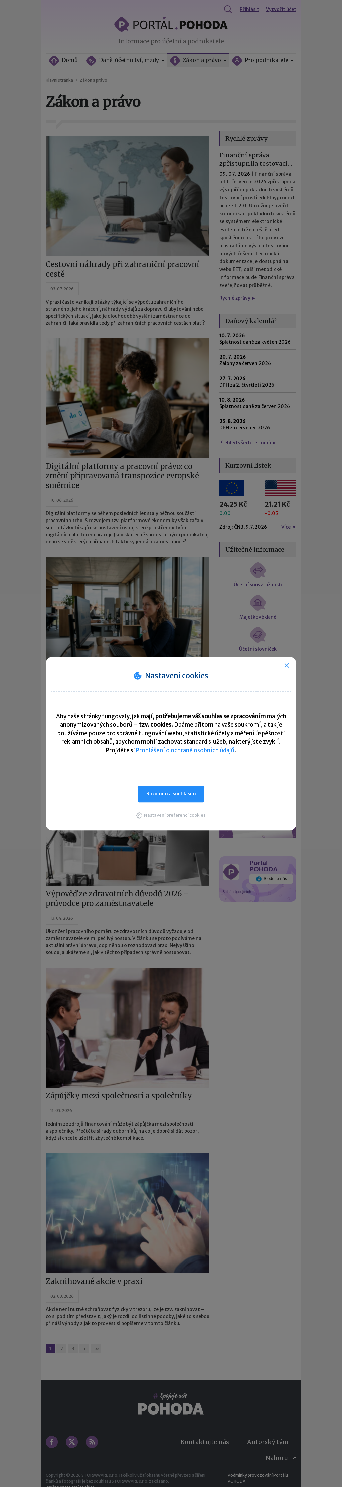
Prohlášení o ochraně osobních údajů (185, 750)
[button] (171, 815)
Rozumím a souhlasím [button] (171, 794)
